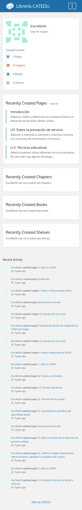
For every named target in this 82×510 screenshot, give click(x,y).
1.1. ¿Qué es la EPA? (46, 267)
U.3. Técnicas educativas (49, 387)
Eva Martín (16, 267)
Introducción (43, 279)
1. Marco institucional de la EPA (55, 290)
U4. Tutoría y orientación (49, 375)
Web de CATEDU (41, 502)
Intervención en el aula (48, 302)
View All (54, 103)
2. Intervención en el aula (53, 314)
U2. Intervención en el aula (50, 399)
